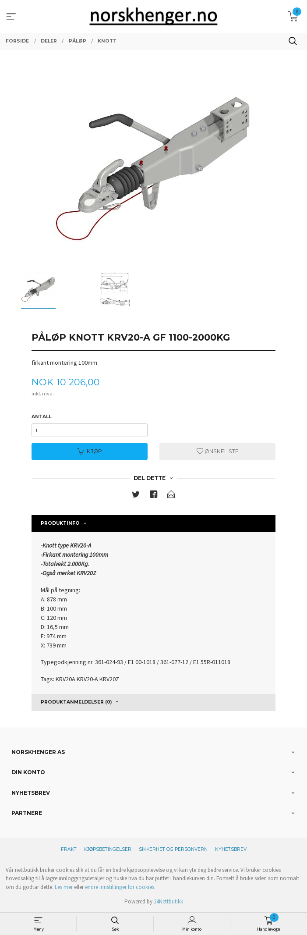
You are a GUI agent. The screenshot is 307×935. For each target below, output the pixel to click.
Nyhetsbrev (231, 849)
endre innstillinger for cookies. (120, 887)
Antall (41, 417)
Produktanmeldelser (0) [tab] (76, 702)
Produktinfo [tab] (60, 523)
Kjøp (89, 451)
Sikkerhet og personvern (173, 849)
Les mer (64, 887)
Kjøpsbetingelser (107, 849)
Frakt (69, 849)
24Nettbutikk (168, 901)
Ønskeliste (218, 451)
